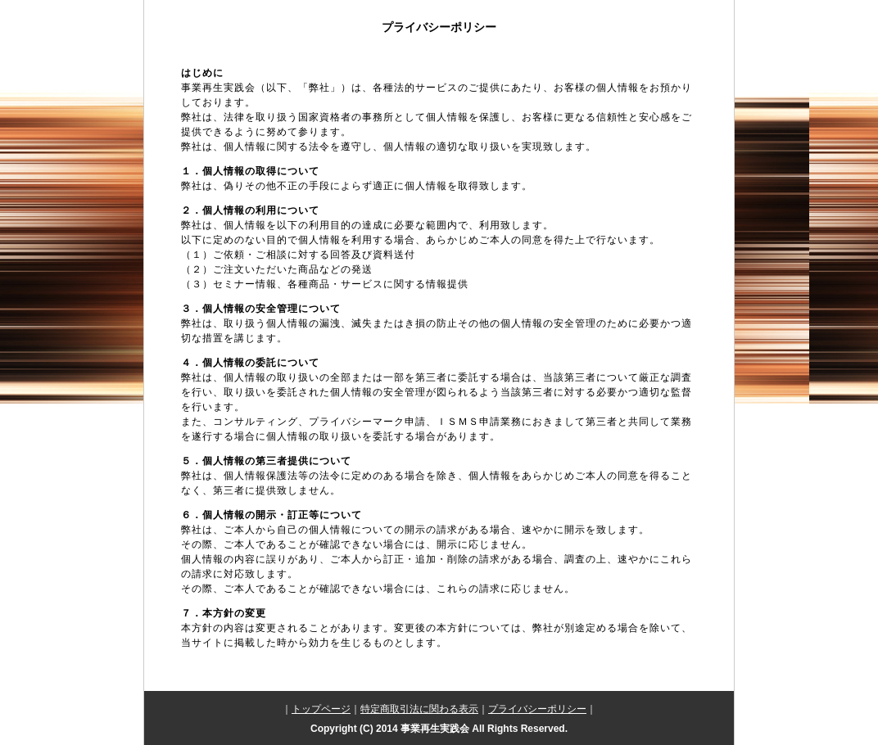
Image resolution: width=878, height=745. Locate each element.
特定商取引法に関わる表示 (419, 709)
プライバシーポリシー (537, 709)
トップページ (321, 709)
